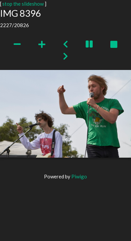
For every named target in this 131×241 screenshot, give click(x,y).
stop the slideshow (23, 4)
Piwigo (79, 176)
